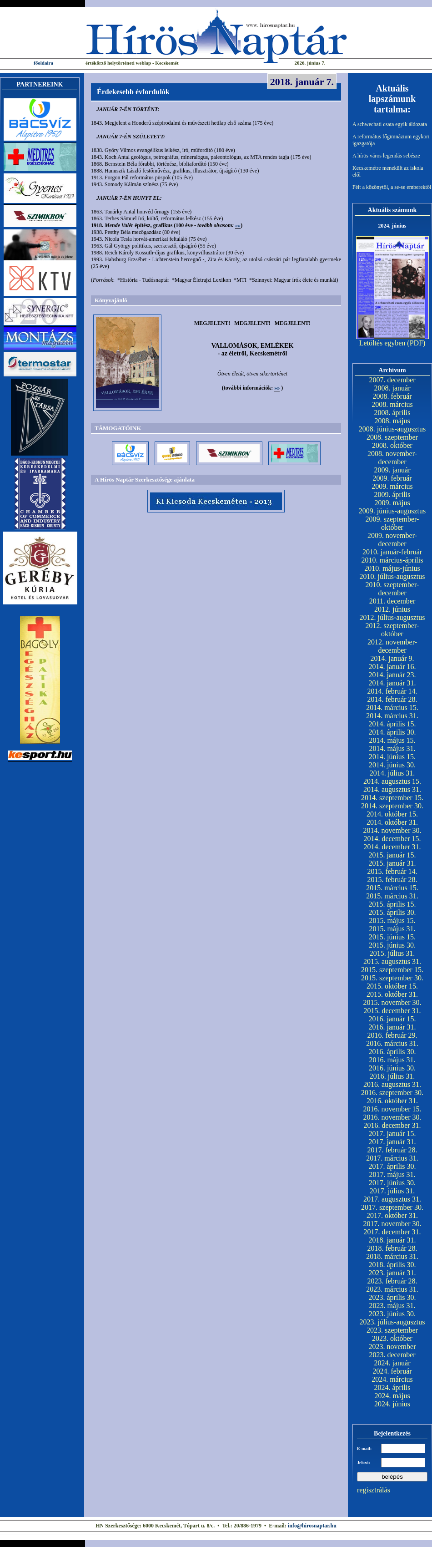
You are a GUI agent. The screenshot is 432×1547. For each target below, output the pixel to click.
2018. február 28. (392, 1248)
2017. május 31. (392, 1174)
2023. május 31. (392, 1305)
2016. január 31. (392, 1027)
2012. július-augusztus (392, 617)
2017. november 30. (392, 1223)
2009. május (392, 503)
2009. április (392, 494)
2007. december (392, 380)
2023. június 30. (392, 1314)
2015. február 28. (392, 879)
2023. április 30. (392, 1297)
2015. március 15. (392, 888)
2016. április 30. (392, 1051)
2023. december (392, 1355)
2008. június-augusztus (392, 429)
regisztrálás (373, 1490)
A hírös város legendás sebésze (386, 155)
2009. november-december (392, 540)
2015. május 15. (392, 920)
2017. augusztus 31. (392, 1199)
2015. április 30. (392, 912)
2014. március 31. (392, 716)
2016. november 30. (392, 1117)
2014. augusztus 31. (392, 789)
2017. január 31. (392, 1142)
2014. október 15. (392, 814)
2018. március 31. (392, 1256)
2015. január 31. (392, 863)
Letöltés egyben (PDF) (392, 343)
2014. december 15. (392, 838)
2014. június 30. (392, 765)
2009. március (392, 486)
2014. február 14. (392, 691)
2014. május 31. (392, 748)
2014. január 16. (392, 666)
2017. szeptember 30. (392, 1207)
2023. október (392, 1338)
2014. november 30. (392, 830)
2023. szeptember (392, 1330)
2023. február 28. (392, 1281)
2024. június (392, 1404)
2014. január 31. (392, 683)
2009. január (392, 470)
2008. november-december (392, 458)
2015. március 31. (392, 896)
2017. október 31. (392, 1215)
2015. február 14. (392, 871)
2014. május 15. (392, 740)
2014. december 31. (392, 847)
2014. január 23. (392, 675)
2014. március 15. (392, 707)
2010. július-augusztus (392, 576)
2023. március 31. (392, 1289)
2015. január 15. (392, 855)
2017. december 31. (392, 1232)
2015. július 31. (392, 953)
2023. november (392, 1346)
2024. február (392, 1371)
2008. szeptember (392, 437)
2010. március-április (392, 560)
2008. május (392, 421)
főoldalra (43, 63)
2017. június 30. (392, 1183)
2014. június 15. (392, 757)
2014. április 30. (392, 732)
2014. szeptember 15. (392, 797)
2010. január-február (392, 552)
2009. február (392, 478)
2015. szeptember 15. (392, 970)
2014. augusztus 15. (392, 781)
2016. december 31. (392, 1125)
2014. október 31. (392, 822)
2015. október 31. (392, 994)
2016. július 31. (392, 1076)
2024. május (392, 1396)
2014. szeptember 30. (392, 806)
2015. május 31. (392, 929)
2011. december (392, 601)
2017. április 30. (392, 1166)
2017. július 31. (392, 1191)
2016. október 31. (392, 1101)
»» (238, 225)
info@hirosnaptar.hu (312, 1525)
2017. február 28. (392, 1150)
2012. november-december (392, 646)
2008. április (392, 412)
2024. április (392, 1387)
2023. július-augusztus (392, 1322)
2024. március (392, 1379)
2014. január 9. (392, 658)
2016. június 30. (392, 1068)
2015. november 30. (392, 1002)
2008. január (392, 388)
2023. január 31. (392, 1273)
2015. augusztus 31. (392, 961)
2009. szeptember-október (392, 523)
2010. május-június (392, 568)
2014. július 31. (392, 773)
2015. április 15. (392, 904)
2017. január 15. (392, 1133)
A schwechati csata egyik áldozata (389, 124)
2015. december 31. (392, 1010)
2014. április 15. (392, 724)
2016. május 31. (392, 1060)
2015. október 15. (392, 986)
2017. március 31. (392, 1158)
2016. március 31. (392, 1043)
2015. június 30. (392, 945)
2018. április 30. (392, 1264)
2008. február (392, 396)
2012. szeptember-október (392, 630)
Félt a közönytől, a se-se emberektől (391, 187)
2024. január (392, 1363)
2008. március (392, 404)
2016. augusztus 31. (392, 1084)
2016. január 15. (392, 1019)
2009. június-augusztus (392, 511)
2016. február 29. (392, 1035)
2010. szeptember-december (392, 589)
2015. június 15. (392, 937)
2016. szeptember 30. (392, 1092)
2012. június (392, 609)
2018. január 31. (392, 1240)
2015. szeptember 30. (392, 978)
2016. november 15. (392, 1109)
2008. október (392, 445)
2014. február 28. (392, 699)
